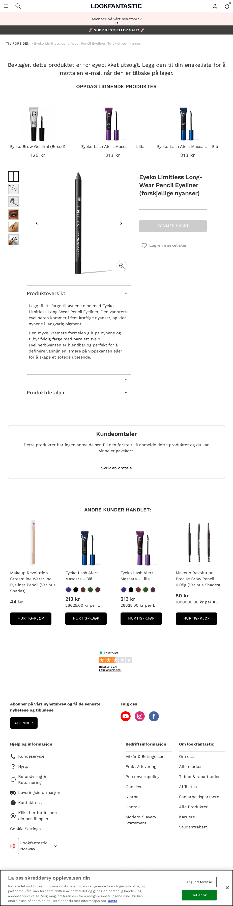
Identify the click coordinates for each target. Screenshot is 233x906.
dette (112, 901)
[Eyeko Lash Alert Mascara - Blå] (68, 590)
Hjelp (19, 766)
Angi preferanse (199, 882)
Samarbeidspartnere (199, 796)
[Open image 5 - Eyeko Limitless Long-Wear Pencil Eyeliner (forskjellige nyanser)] (13, 227)
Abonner (23, 723)
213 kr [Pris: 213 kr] (72, 599)
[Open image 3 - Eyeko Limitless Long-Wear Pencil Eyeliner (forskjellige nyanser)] (13, 201)
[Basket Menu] (227, 6)
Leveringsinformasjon (35, 793)
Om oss (186, 756)
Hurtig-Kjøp (34, 620)
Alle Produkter (193, 806)
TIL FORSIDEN (18, 43)
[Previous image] (37, 223)
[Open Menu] (6, 6)
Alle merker (190, 766)
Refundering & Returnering (28, 779)
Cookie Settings (25, 828)
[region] (116, 888)
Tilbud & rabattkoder (199, 776)
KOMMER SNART (173, 225)
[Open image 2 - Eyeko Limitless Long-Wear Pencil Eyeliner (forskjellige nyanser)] (13, 189)
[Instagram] (140, 720)
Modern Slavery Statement (141, 820)
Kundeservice (27, 756)
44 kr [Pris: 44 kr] (16, 602)
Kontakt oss (26, 803)
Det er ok (199, 895)
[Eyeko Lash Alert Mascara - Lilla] (124, 590)
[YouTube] (126, 720)
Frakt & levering (141, 766)
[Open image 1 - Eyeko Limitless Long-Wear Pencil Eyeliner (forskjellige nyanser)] (13, 176)
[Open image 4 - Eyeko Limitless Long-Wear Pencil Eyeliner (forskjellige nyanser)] (13, 214)
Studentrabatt (193, 827)
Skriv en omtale (116, 468)
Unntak (133, 806)
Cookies (133, 786)
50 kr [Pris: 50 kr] (182, 596)
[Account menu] (215, 6)
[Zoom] (121, 266)
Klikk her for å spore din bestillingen (34, 815)
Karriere (187, 817)
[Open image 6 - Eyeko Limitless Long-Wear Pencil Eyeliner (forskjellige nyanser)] (13, 239)
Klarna (132, 796)
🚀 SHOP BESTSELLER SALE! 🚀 (116, 30)
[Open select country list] (39, 846)
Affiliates (188, 786)
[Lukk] (227, 887)
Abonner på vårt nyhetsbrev (116, 19)
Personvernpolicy (142, 776)
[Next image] (121, 223)
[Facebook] (154, 720)
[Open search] (18, 6)
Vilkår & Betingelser (145, 756)
